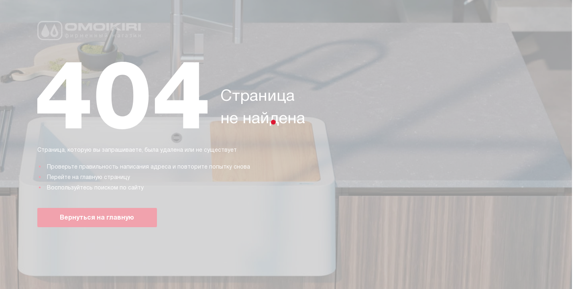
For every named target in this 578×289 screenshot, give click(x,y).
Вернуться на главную (97, 217)
